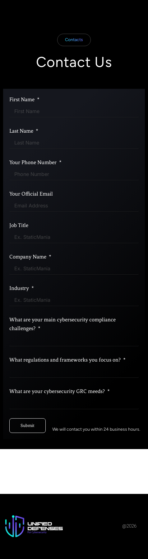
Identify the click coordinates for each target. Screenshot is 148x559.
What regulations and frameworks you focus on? (65, 373)
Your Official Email (31, 207)
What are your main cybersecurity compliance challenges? (62, 337)
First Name (22, 113)
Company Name (28, 270)
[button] (74, 53)
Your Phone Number (33, 176)
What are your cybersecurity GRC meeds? (57, 404)
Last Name (22, 144)
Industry (19, 301)
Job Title (18, 238)
